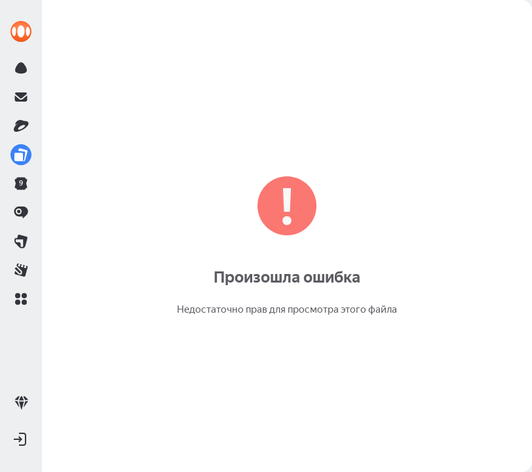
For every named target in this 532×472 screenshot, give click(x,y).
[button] (20, 298)
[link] (20, 31)
